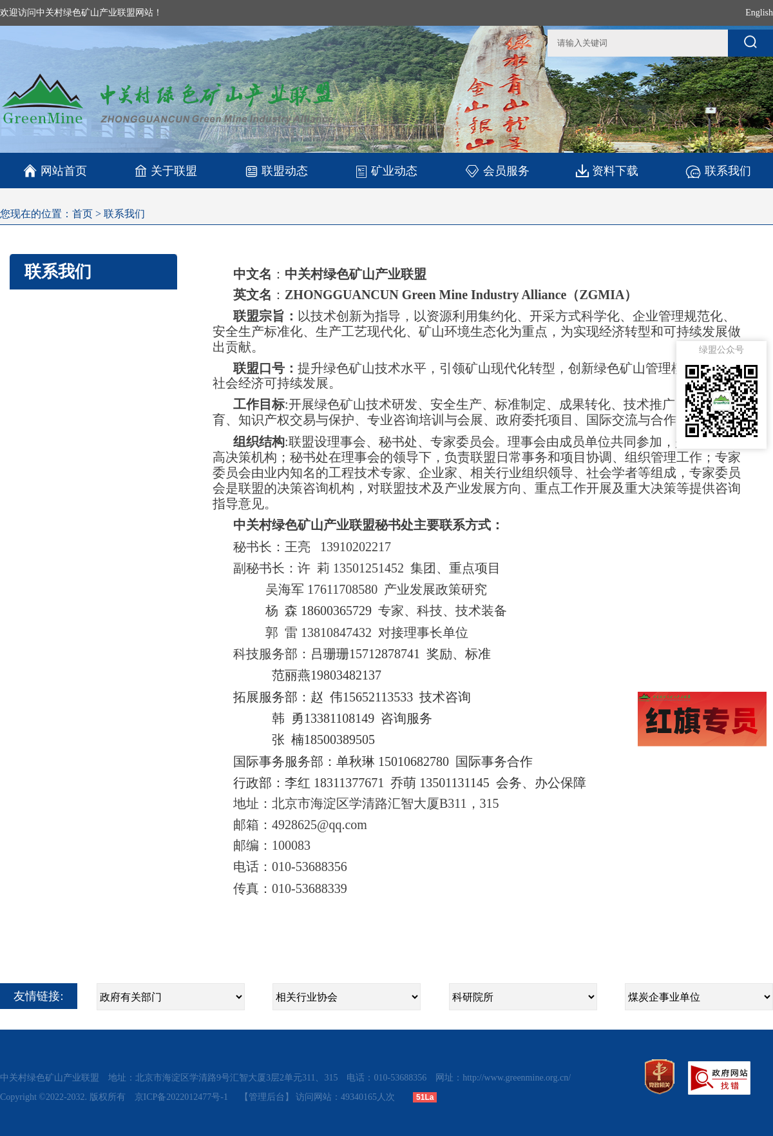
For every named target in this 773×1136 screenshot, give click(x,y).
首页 (82, 213)
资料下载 (607, 170)
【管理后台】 (267, 1097)
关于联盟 (166, 170)
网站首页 (55, 171)
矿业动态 (386, 171)
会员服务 (497, 170)
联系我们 (718, 170)
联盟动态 (276, 170)
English (759, 12)
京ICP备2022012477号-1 (183, 1097)
